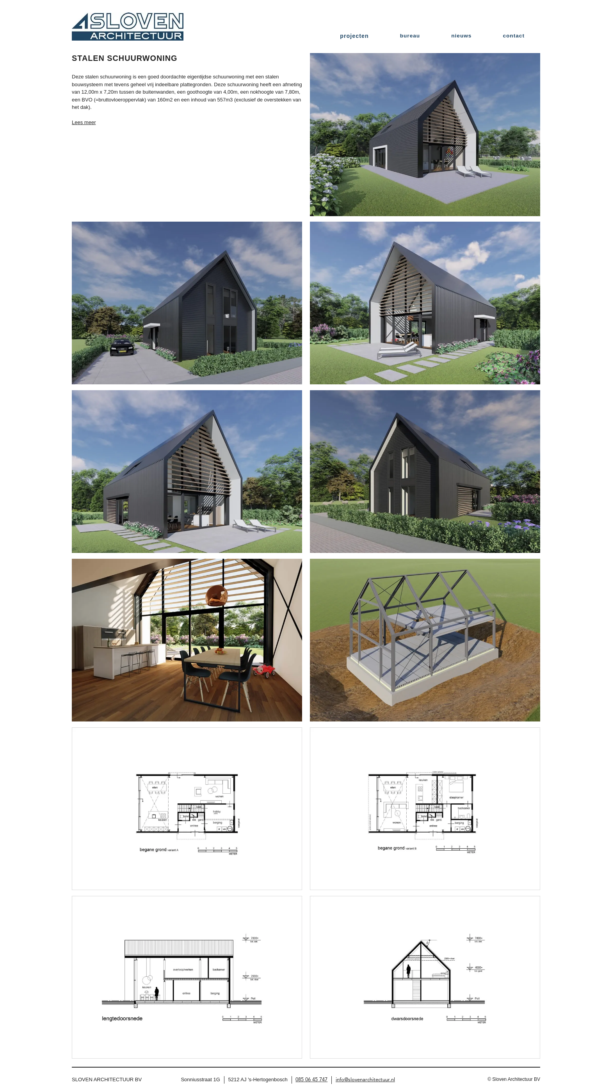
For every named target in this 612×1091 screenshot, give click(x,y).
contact (514, 36)
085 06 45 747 (311, 1079)
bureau (410, 36)
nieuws (461, 36)
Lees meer (84, 122)
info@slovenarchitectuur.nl (365, 1079)
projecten (354, 36)
